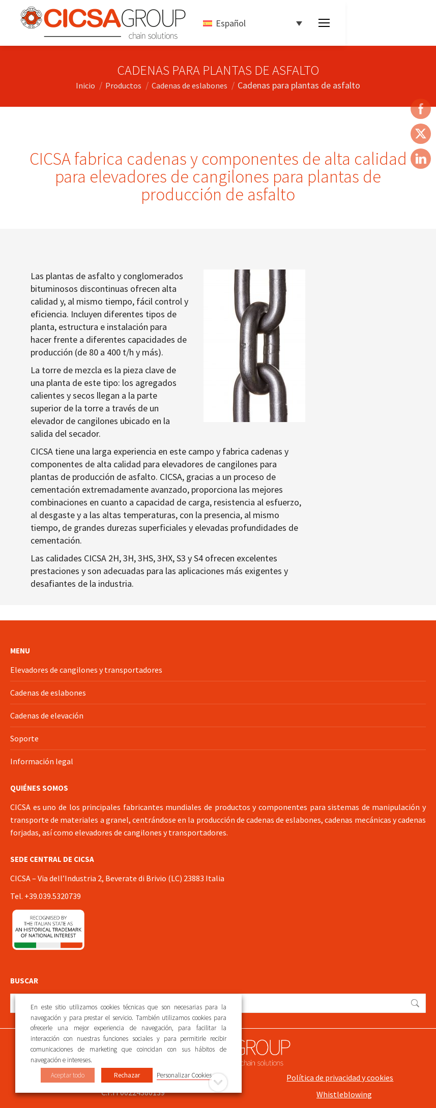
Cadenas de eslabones (48, 692)
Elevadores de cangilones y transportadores (86, 670)
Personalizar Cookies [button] (184, 1075)
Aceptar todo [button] (67, 1075)
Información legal (41, 761)
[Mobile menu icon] (324, 23)
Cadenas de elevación (46, 715)
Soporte (24, 738)
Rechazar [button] (127, 1075)
